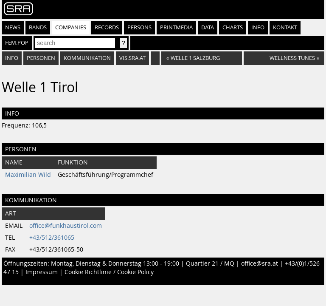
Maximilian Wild (28, 174)
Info (257, 27)
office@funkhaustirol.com (65, 226)
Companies (70, 27)
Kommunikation (87, 58)
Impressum (41, 272)
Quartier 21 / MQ (210, 263)
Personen (41, 58)
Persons (139, 27)
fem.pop (16, 42)
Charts (232, 27)
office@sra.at (259, 263)
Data (207, 27)
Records (107, 27)
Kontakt (285, 27)
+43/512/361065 (51, 237)
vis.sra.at (132, 58)
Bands (38, 27)
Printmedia (176, 27)
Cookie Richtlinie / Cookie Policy (109, 272)
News (12, 27)
